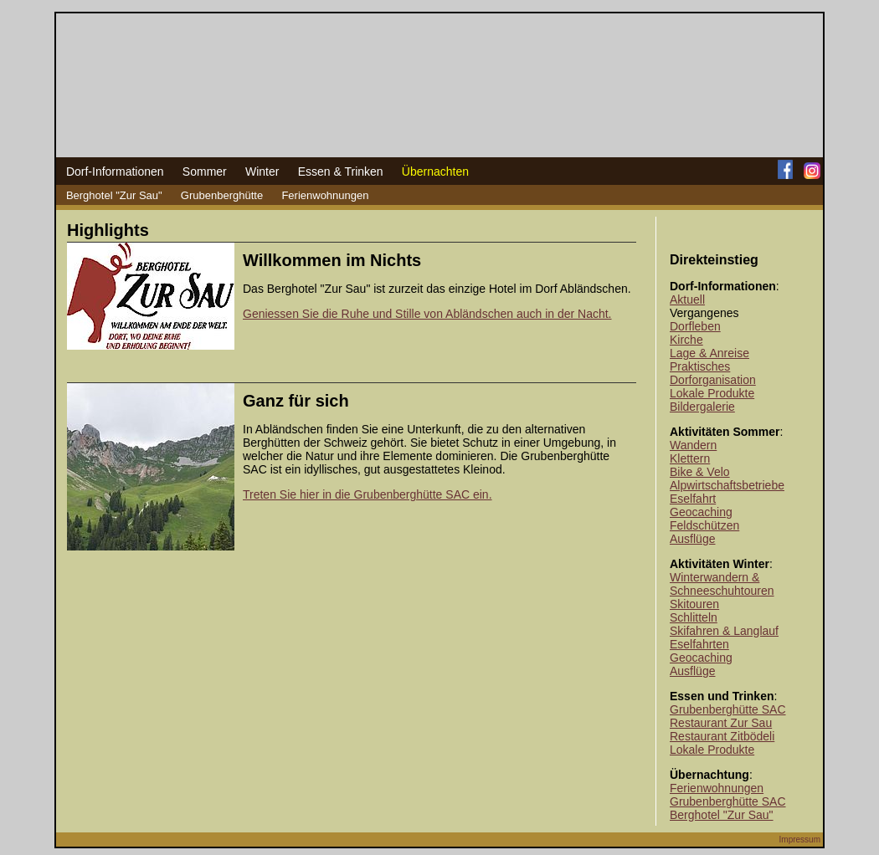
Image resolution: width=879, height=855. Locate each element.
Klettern (690, 458)
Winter (262, 171)
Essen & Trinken (340, 171)
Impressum (799, 839)
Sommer (204, 171)
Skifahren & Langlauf (724, 630)
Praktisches (700, 366)
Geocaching (701, 512)
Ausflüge (692, 538)
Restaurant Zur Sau (721, 723)
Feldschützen (704, 525)
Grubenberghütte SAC (728, 709)
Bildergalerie (702, 406)
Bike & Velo (700, 472)
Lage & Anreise (709, 353)
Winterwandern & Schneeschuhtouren (722, 584)
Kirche (686, 339)
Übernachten (435, 171)
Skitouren (694, 604)
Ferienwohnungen (324, 195)
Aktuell (687, 299)
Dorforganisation (713, 380)
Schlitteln (693, 617)
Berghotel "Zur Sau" (114, 195)
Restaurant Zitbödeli (722, 736)
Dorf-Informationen (115, 171)
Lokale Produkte (712, 393)
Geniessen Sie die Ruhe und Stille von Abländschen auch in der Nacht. (427, 313)
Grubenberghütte (222, 195)
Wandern (693, 445)
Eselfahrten (699, 644)
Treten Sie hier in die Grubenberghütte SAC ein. (367, 494)
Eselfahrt (693, 498)
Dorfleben (695, 326)
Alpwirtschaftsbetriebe (727, 485)
